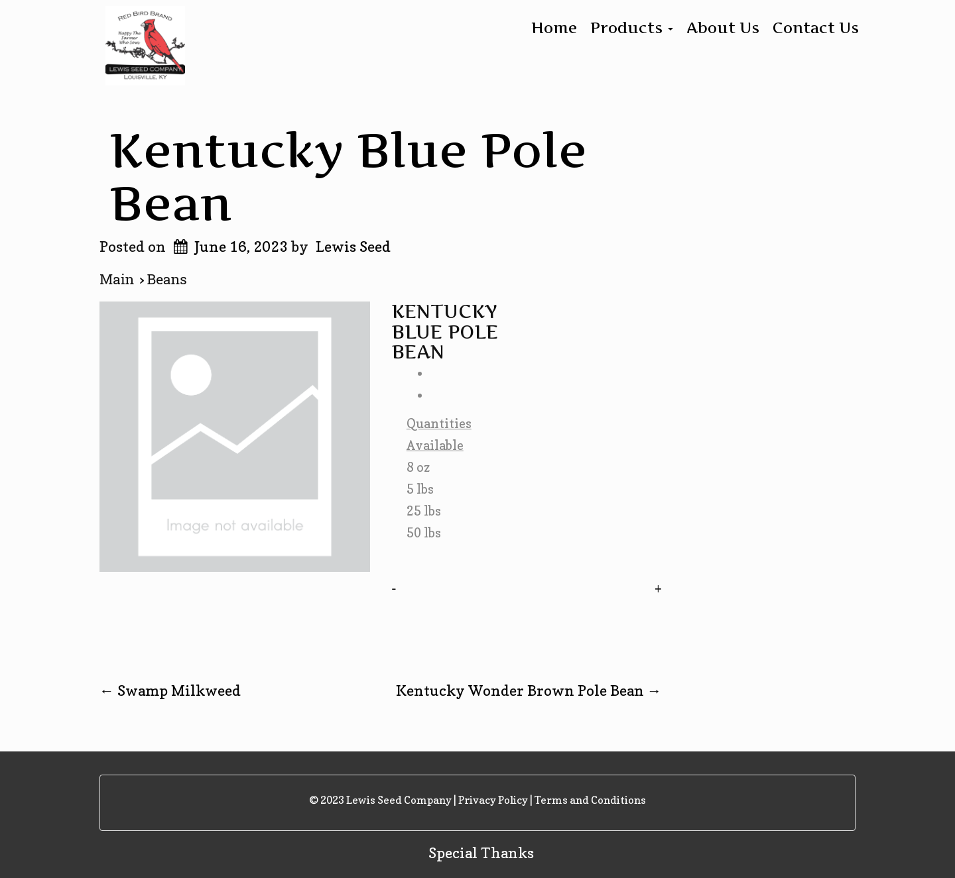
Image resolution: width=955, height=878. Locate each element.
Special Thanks (481, 852)
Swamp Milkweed (170, 690)
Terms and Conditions (590, 799)
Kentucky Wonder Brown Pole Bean (529, 690)
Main (119, 279)
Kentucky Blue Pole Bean (348, 176)
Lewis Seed (353, 246)
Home (554, 28)
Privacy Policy (493, 799)
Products (631, 28)
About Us (722, 28)
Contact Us (816, 28)
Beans (167, 279)
